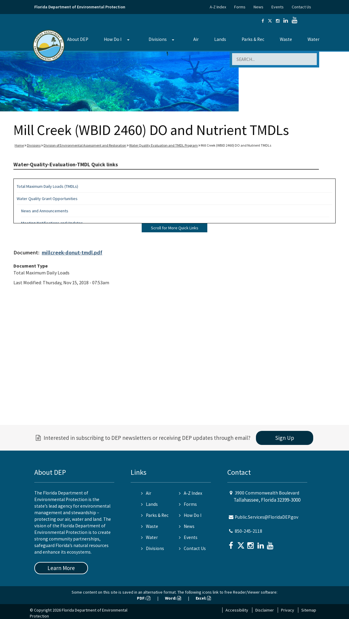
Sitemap (308, 610)
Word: (173, 598)
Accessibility (237, 610)
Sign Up (284, 437)
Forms (239, 7)
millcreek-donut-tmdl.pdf (72, 252)
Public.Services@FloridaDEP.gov (266, 517)
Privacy (287, 610)
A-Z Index (218, 7)
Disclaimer (264, 610)
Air (196, 39)
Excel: (203, 598)
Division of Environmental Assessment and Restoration (85, 145)
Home (19, 145)
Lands (220, 39)
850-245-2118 (248, 531)
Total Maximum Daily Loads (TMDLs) (47, 186)
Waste (286, 39)
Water (313, 39)
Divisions (158, 39)
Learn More (61, 568)
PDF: (143, 598)
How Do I (112, 39)
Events (277, 7)
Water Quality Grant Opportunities (47, 198)
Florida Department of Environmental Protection (79, 7)
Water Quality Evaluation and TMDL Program (163, 145)
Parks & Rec (253, 39)
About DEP (77, 39)
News (258, 7)
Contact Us (301, 7)
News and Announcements (44, 210)
